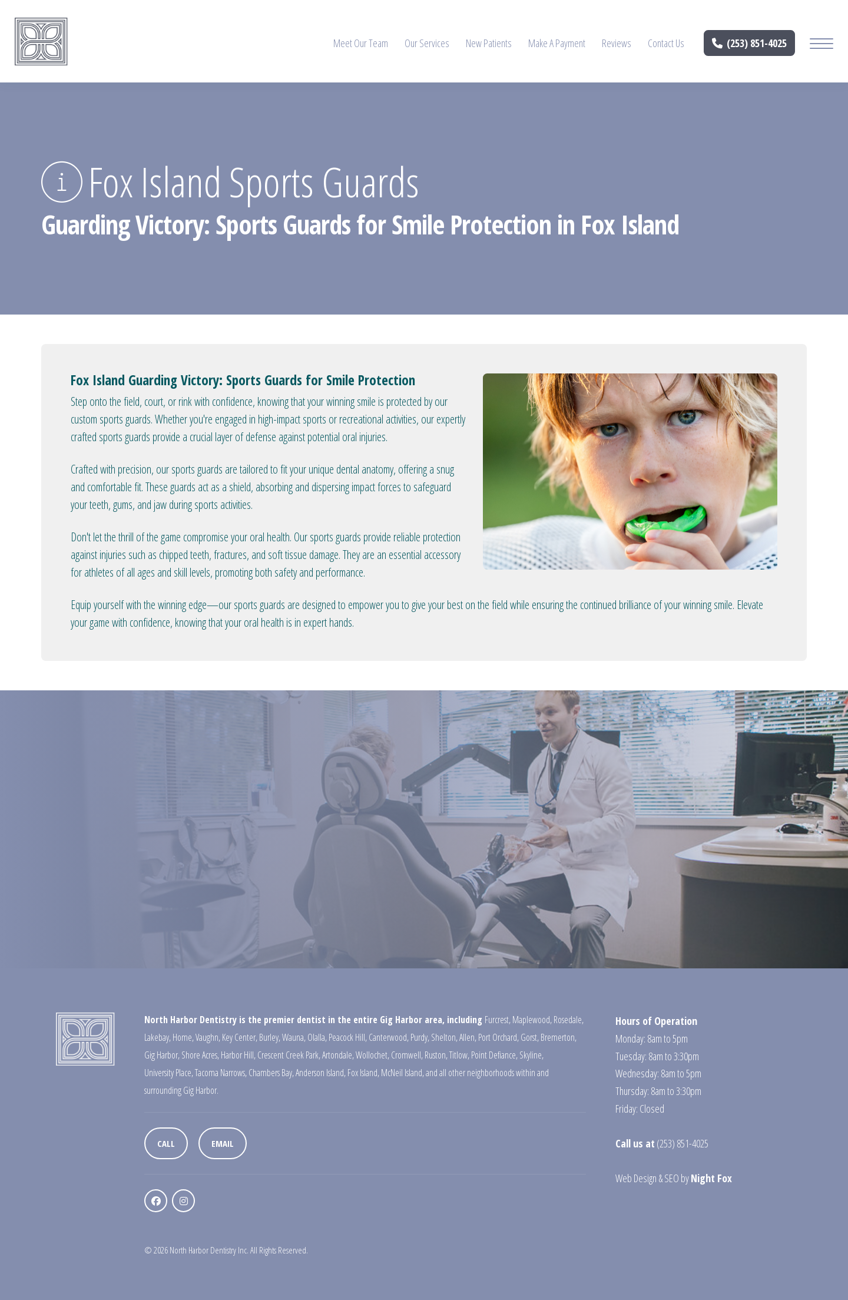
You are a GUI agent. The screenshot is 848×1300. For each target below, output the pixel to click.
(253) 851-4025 (749, 43)
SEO (671, 1178)
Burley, (269, 1037)
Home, (183, 1037)
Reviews (616, 43)
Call (166, 1143)
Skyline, (531, 1054)
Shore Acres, (200, 1054)
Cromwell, (407, 1054)
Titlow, (459, 1054)
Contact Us (666, 43)
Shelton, (444, 1037)
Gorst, (530, 1037)
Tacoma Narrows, (221, 1072)
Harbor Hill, (238, 1054)
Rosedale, (569, 1019)
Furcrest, (498, 1019)
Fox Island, (363, 1072)
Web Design (636, 1178)
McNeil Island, (402, 1072)
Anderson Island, (321, 1072)
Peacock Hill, (348, 1037)
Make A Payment (556, 43)
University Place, (168, 1072)
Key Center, (239, 1037)
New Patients (489, 43)
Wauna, (294, 1037)
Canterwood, (389, 1037)
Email (222, 1143)
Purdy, (419, 1037)
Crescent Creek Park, (288, 1054)
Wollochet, (372, 1054)
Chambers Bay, (271, 1072)
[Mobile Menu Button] (821, 45)
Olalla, (317, 1037)
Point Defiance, (494, 1054)
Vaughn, (208, 1037)
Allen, (467, 1037)
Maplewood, (532, 1019)
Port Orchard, (498, 1037)
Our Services (427, 43)
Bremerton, (559, 1037)
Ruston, (436, 1054)
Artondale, (338, 1054)
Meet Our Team (360, 43)
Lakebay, (157, 1037)
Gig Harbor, (162, 1054)
